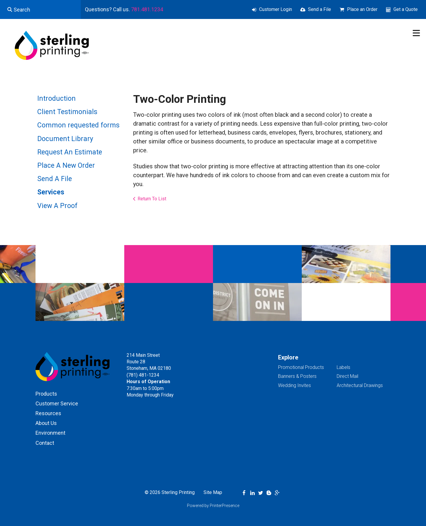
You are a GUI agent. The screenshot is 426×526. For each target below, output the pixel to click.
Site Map (213, 492)
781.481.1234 (147, 9)
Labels (343, 367)
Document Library (65, 139)
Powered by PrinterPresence (213, 505)
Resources (48, 413)
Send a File (319, 9)
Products (46, 394)
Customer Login (275, 9)
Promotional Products (301, 367)
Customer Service (57, 403)
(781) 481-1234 (143, 375)
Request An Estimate (69, 152)
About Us (46, 423)
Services (50, 192)
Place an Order (362, 9)
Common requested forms (78, 125)
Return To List (152, 199)
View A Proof (57, 206)
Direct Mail (347, 376)
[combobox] (40, 9)
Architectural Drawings (360, 385)
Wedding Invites (294, 385)
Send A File (54, 179)
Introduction (56, 99)
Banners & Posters (297, 376)
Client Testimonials (67, 112)
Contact (45, 443)
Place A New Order (66, 166)
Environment (50, 433)
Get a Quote (405, 9)
